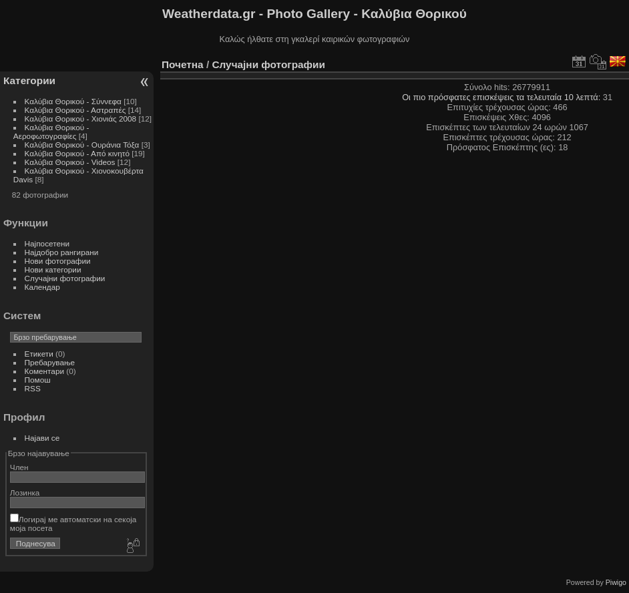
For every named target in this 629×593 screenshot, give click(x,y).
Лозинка (25, 492)
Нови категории (53, 269)
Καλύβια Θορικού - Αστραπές (75, 110)
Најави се (42, 437)
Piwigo (616, 582)
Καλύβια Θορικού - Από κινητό (77, 153)
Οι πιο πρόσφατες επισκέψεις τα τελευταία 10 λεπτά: (502, 97)
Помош (38, 379)
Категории (29, 80)
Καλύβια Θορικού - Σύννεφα (73, 101)
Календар (42, 286)
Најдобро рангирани (62, 252)
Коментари (44, 371)
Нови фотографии (58, 260)
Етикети (39, 353)
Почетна (183, 64)
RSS (33, 388)
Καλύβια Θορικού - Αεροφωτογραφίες (51, 131)
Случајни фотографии (65, 278)
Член (19, 467)
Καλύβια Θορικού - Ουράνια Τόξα (82, 144)
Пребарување (50, 362)
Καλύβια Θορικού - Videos (70, 162)
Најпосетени (47, 243)
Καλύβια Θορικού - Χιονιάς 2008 (81, 118)
